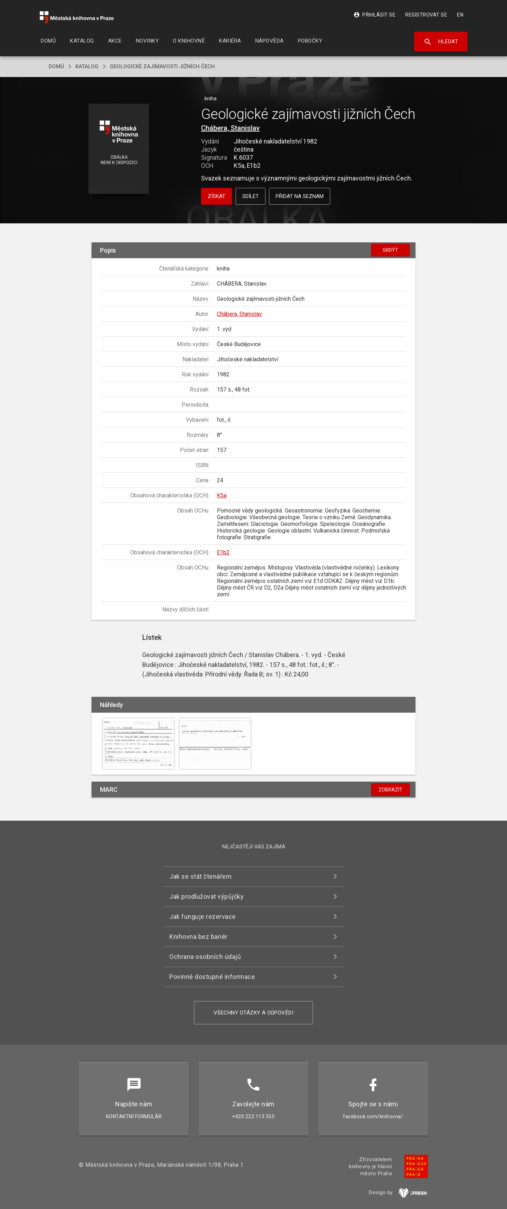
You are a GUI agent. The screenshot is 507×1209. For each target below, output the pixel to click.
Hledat (441, 42)
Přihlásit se (374, 15)
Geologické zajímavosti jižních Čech (162, 66)
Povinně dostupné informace (212, 976)
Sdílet (250, 196)
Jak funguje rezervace (202, 916)
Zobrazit (390, 790)
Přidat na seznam (300, 196)
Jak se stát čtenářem (200, 876)
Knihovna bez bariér (198, 936)
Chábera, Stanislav (230, 128)
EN (460, 15)
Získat (216, 196)
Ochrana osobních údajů (205, 956)
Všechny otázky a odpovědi (254, 1013)
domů (56, 66)
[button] (119, 149)
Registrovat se (426, 15)
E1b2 (223, 552)
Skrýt (390, 250)
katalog (87, 66)
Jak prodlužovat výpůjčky (206, 896)
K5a (221, 495)
